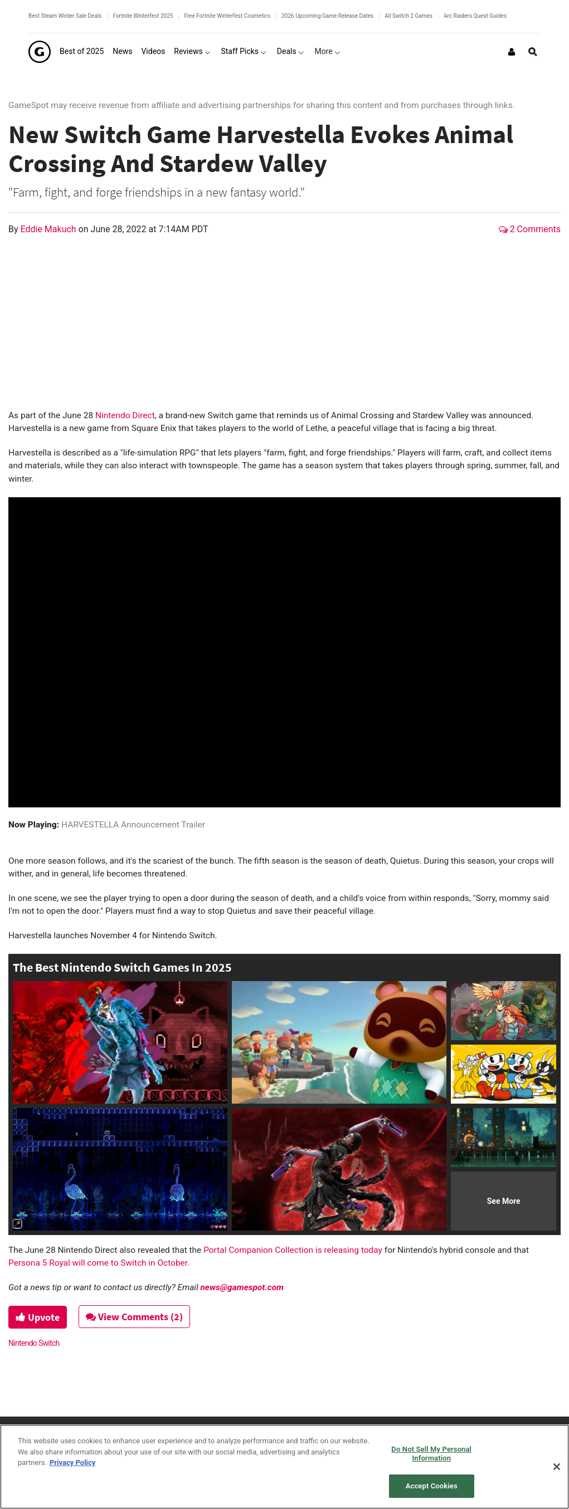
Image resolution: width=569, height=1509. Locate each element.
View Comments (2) (134, 1316)
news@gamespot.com (242, 1287)
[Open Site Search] (533, 52)
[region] (284, 1466)
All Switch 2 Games (408, 16)
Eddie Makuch (50, 229)
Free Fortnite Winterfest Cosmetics (227, 16)
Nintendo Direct (124, 415)
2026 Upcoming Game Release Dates (327, 16)
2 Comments (530, 229)
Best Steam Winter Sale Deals (64, 16)
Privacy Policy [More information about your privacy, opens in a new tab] (72, 1462)
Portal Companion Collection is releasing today (292, 1250)
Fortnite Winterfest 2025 (143, 16)
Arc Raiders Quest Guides (475, 16)
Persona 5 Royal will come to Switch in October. (98, 1263)
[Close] (556, 1466)
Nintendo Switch (34, 1343)
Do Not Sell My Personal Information (431, 1453)
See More (504, 1201)
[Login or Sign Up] (511, 52)
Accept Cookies (432, 1486)
